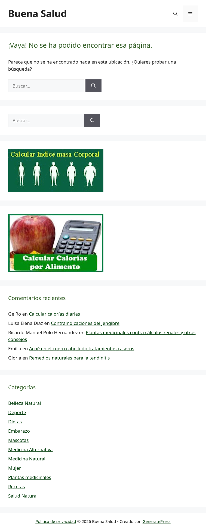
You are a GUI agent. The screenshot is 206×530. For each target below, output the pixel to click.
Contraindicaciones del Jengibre (85, 323)
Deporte (17, 412)
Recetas (16, 486)
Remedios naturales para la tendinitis (69, 358)
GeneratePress (157, 521)
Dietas (15, 421)
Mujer (14, 468)
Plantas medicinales (29, 477)
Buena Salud (37, 13)
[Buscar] (93, 85)
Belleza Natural (24, 403)
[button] (175, 13)
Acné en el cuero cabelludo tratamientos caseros (81, 348)
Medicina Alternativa (30, 449)
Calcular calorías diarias (54, 314)
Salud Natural (23, 496)
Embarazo (19, 431)
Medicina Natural (26, 459)
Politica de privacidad (55, 521)
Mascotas (18, 440)
